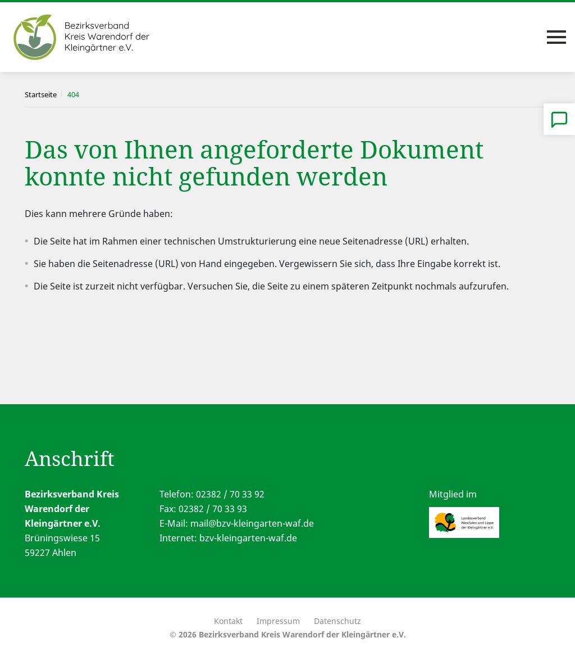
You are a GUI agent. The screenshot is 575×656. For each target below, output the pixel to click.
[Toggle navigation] (556, 37)
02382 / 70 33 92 (230, 494)
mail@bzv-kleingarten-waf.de (252, 523)
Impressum (278, 621)
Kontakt (228, 621)
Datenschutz (337, 621)
